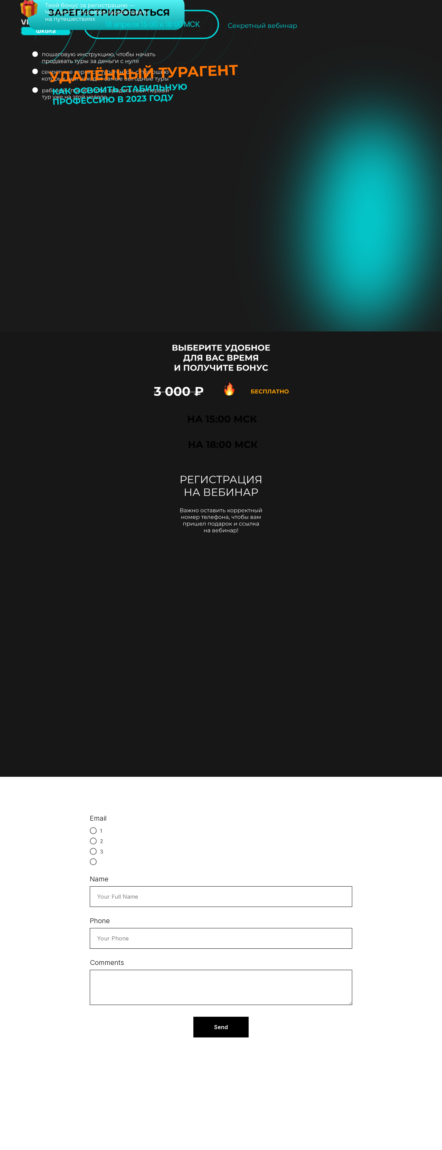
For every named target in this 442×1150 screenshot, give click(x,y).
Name (99, 879)
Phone (100, 921)
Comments (107, 962)
